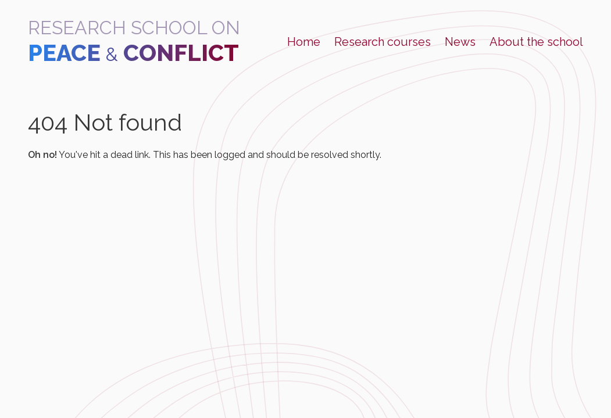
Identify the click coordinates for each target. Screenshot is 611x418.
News (460, 42)
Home (303, 42)
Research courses (382, 42)
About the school (536, 42)
